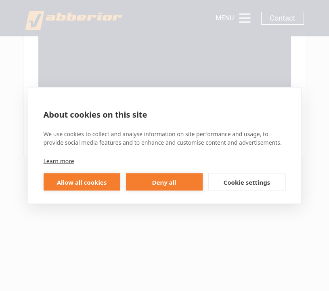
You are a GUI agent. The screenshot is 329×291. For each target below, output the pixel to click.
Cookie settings (247, 182)
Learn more (59, 161)
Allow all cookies (82, 182)
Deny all (164, 182)
